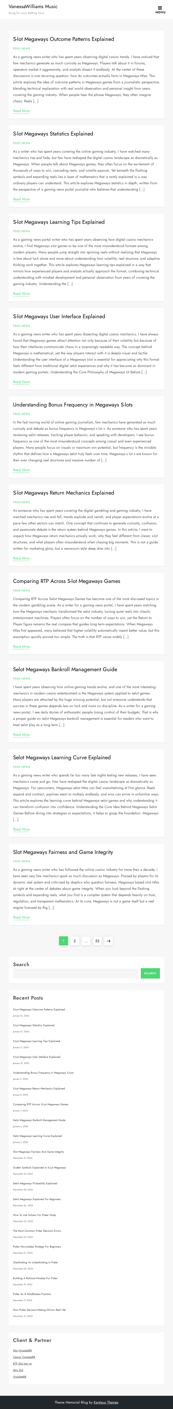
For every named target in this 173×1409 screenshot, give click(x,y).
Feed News (21, 49)
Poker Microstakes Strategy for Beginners (37, 1247)
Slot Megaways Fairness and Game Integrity (63, 852)
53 (98, 940)
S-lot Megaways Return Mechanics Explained (63, 493)
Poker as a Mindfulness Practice (32, 1294)
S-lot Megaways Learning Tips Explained (59, 222)
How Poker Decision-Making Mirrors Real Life (39, 1310)
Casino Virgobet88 (24, 1357)
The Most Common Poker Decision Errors (37, 1231)
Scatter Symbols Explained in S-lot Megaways (39, 1168)
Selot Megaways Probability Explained (35, 1183)
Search (21, 964)
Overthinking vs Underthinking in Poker (35, 1262)
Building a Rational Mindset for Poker (35, 1278)
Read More (21, 110)
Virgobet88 (19, 1377)
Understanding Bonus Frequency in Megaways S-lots (73, 405)
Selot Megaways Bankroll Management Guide (65, 669)
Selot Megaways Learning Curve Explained (62, 757)
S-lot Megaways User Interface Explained (59, 316)
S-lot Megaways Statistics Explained (53, 134)
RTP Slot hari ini (22, 1364)
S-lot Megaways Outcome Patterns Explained (63, 39)
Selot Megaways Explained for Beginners (37, 1199)
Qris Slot (18, 1370)
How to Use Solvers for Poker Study (34, 1215)
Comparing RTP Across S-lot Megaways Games (66, 581)
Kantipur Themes (106, 1402)
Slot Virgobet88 (22, 1350)
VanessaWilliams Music (33, 6)
